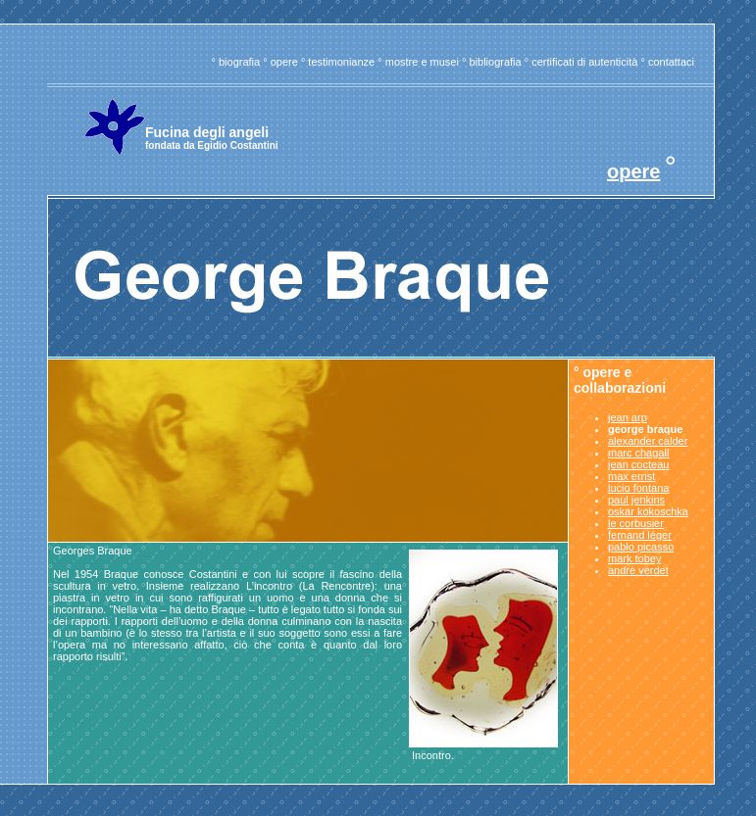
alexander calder (647, 441)
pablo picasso (641, 546)
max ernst (631, 476)
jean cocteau (638, 464)
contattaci (671, 62)
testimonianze (341, 62)
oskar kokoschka (648, 511)
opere (284, 62)
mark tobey (634, 558)
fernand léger (640, 535)
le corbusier (636, 523)
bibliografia (495, 62)
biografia (239, 62)
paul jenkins (636, 499)
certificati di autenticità (584, 62)
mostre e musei (422, 62)
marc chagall (638, 452)
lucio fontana (638, 488)
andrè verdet (638, 570)
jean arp (627, 417)
